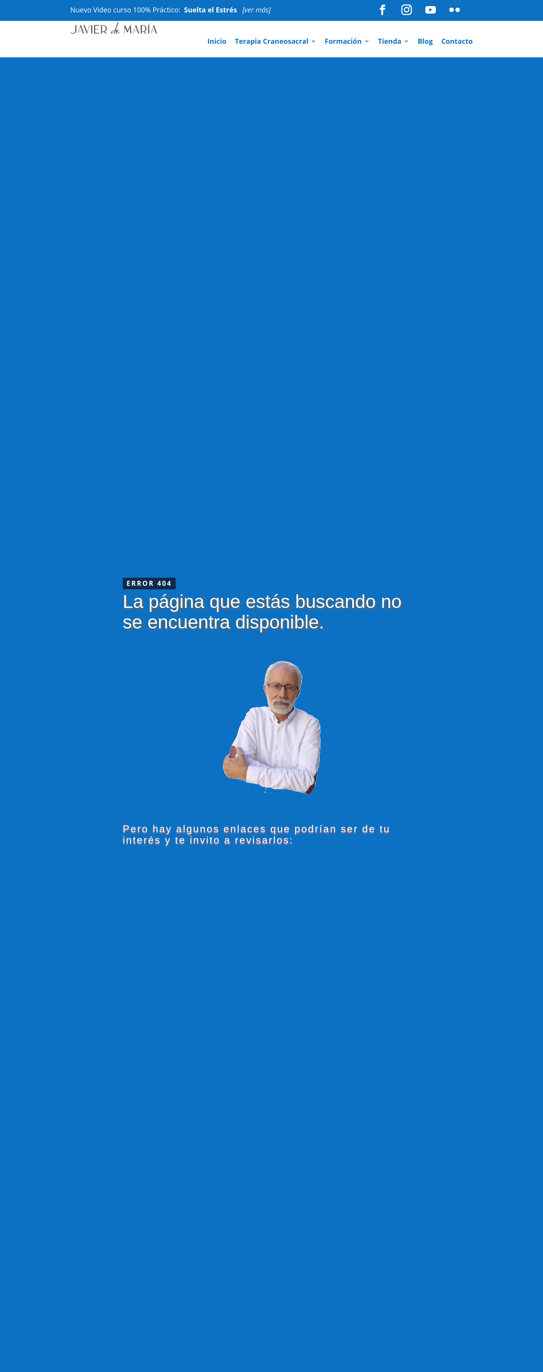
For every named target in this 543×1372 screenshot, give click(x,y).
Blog (425, 42)
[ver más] (256, 9)
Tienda (390, 42)
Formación (343, 42)
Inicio (216, 42)
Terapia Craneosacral (271, 42)
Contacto (457, 42)
